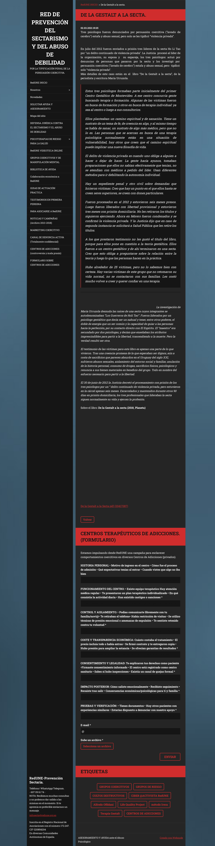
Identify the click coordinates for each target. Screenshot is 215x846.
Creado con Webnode (171, 837)
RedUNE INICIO (38, 82)
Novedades (36, 97)
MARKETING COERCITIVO (44, 230)
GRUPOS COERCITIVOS (114, 786)
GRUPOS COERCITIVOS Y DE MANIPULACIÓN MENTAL (45, 160)
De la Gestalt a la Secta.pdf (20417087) (104, 506)
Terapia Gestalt (110, 813)
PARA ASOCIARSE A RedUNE (45, 211)
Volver (87, 519)
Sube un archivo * (92, 740)
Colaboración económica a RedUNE (44, 178)
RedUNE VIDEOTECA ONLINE (46, 150)
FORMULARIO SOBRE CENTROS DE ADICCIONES (44, 262)
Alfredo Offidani (103, 804)
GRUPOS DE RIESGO (149, 786)
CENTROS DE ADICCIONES (143, 813)
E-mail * (86, 725)
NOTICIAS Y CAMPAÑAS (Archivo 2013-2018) (43, 220)
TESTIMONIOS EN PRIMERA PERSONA (46, 202)
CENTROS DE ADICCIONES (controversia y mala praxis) (45, 251)
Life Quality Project (132, 804)
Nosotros (35, 89)
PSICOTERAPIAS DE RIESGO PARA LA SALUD (45, 141)
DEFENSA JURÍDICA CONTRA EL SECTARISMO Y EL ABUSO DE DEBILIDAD (46, 127)
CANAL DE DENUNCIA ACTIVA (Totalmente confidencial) (47, 239)
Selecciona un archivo (97, 746)
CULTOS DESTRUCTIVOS (108, 795)
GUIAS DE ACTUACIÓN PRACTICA (42, 190)
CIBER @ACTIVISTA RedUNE (149, 795)
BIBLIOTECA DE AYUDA (43, 169)
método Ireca (159, 804)
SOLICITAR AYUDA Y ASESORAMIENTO (41, 106)
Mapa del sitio (38, 115)
